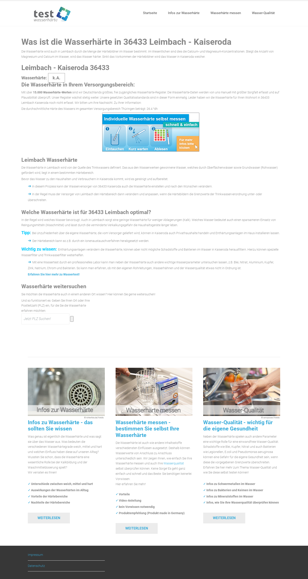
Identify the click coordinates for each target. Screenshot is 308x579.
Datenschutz (36, 566)
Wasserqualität (173, 463)
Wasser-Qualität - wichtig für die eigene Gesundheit (238, 425)
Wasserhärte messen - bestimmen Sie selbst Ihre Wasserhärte (147, 428)
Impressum (35, 555)
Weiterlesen (49, 518)
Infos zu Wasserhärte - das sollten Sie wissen (60, 425)
